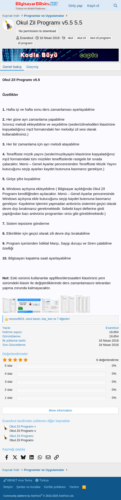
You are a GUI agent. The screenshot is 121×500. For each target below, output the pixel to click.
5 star (9, 365)
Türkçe (42, 480)
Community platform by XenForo (38, 495)
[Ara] (115, 5)
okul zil (81, 38)
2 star (9, 389)
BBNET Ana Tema (17, 480)
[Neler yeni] (106, 5)
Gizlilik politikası (55, 487)
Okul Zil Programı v (22, 426)
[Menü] (6, 5)
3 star (9, 381)
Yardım (74, 487)
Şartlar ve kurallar (28, 487)
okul (70, 38)
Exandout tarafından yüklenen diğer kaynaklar (36, 421)
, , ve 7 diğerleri (39, 319)
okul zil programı (100, 38)
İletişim (8, 487)
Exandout (26, 38)
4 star (9, 373)
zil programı (25, 43)
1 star (9, 397)
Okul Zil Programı (21, 436)
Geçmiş (32, 67)
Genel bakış (12, 67)
